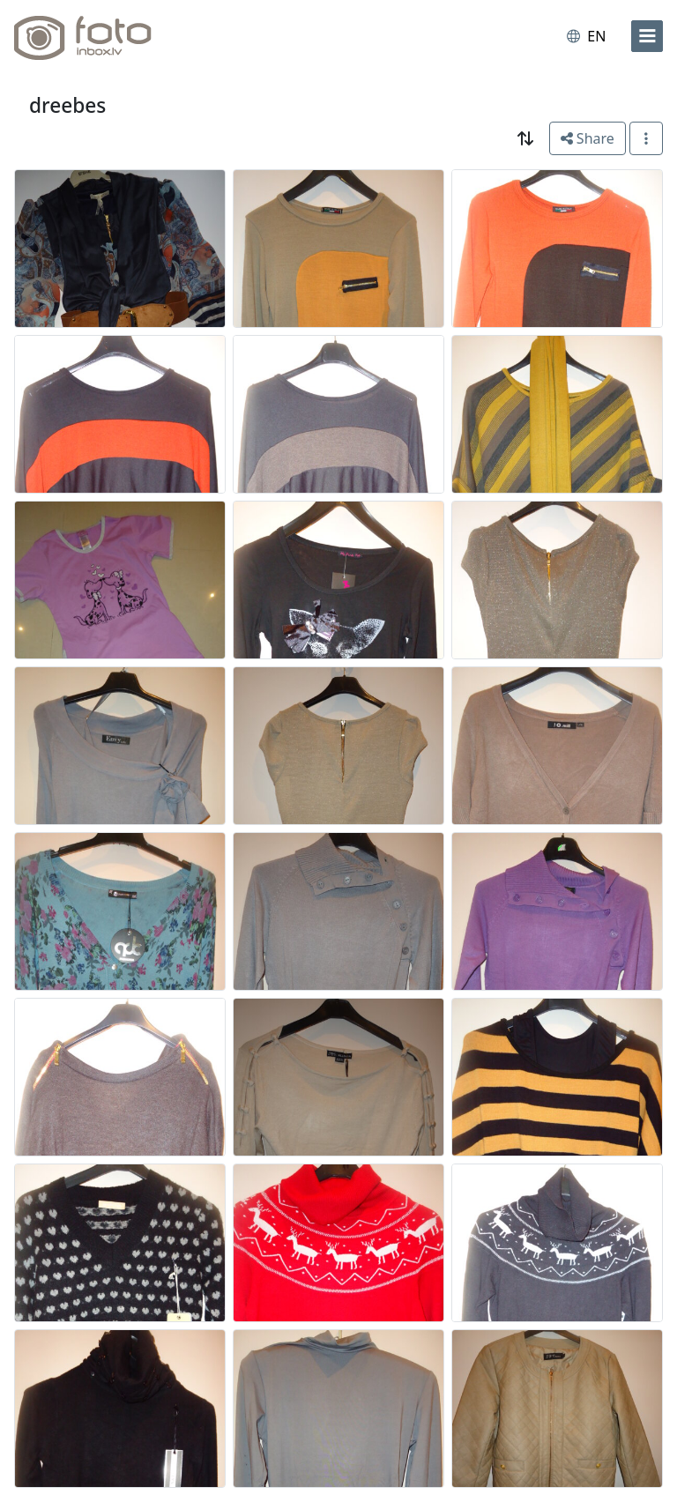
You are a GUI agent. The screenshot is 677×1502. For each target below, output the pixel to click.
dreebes (67, 105)
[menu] (647, 36)
